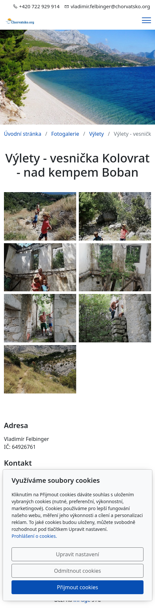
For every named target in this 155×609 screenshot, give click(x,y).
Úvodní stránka (22, 133)
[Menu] (146, 20)
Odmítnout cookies (77, 570)
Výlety (96, 133)
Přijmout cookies (77, 587)
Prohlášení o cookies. (34, 536)
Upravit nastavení (77, 554)
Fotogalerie (65, 133)
